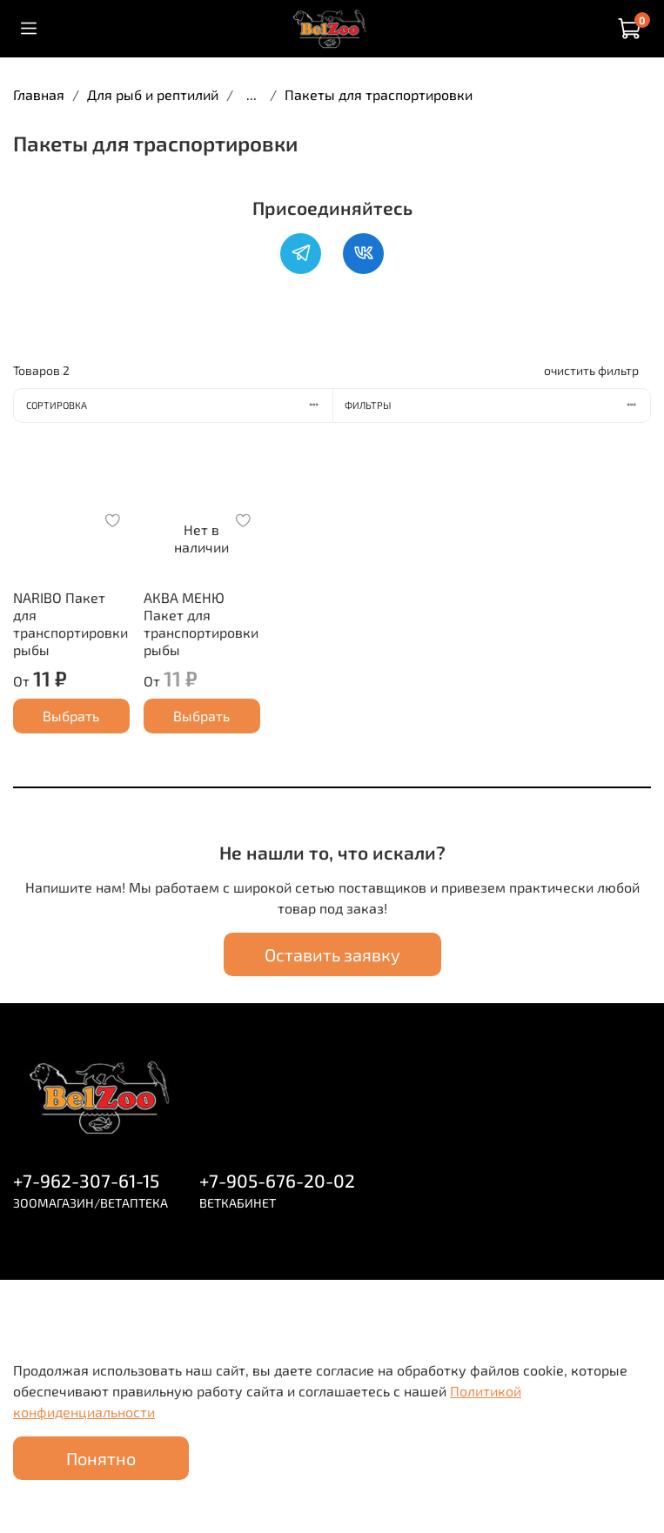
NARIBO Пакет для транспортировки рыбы (70, 623)
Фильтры (497, 405)
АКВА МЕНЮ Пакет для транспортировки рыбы (201, 623)
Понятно (101, 1458)
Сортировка (179, 405)
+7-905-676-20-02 (277, 1180)
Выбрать (71, 715)
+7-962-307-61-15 (86, 1180)
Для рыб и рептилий (152, 94)
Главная (38, 94)
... (251, 95)
